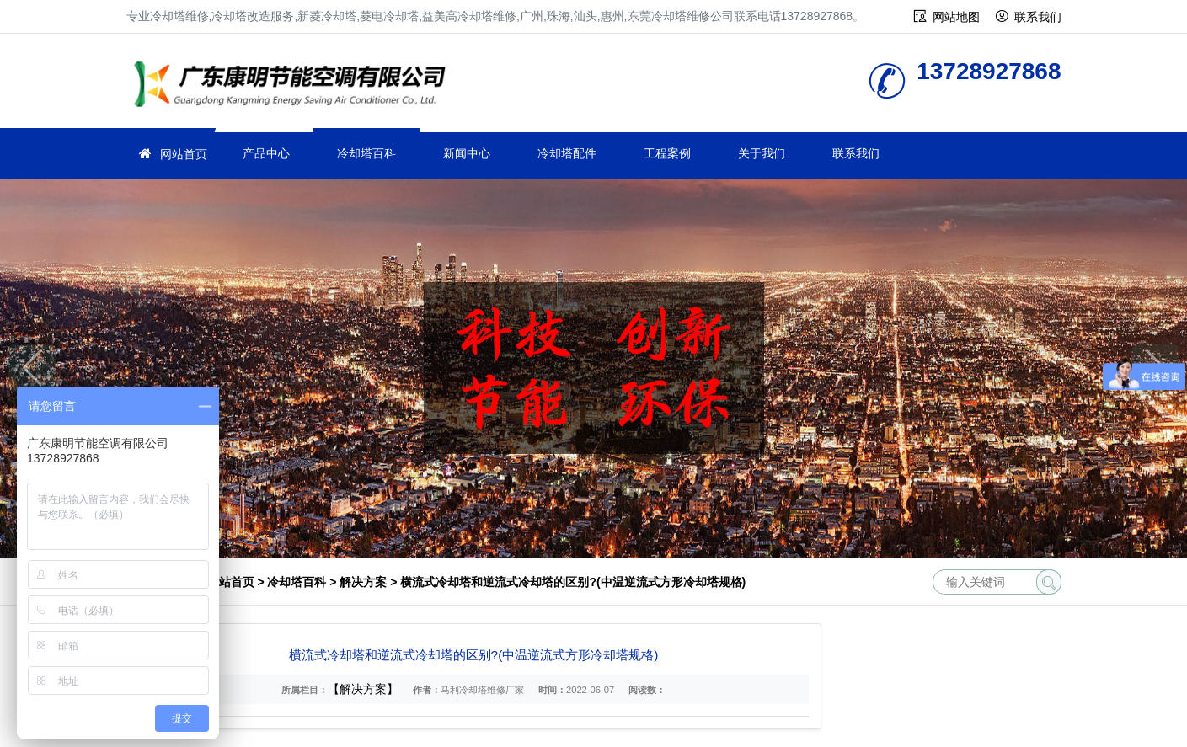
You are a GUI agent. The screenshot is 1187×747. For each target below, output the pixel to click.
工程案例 (667, 153)
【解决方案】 (363, 689)
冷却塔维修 (294, 86)
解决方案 (363, 582)
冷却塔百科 (366, 153)
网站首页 (183, 154)
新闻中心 (466, 153)
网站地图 (956, 17)
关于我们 (761, 153)
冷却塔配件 (566, 153)
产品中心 (266, 153)
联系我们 (1037, 17)
